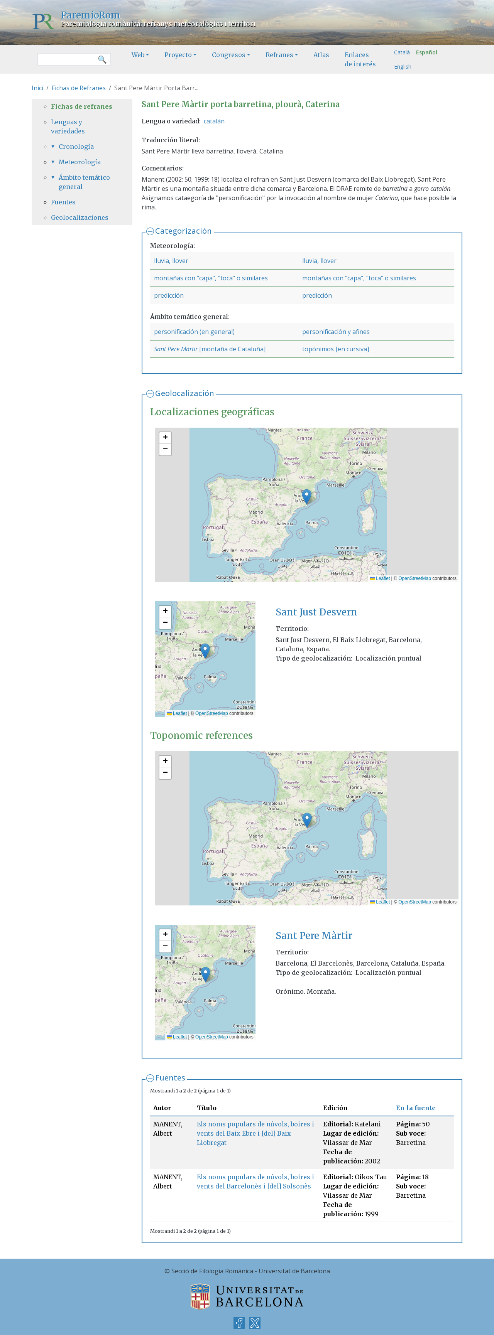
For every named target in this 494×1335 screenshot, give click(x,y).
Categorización (183, 231)
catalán (214, 121)
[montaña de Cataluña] (232, 349)
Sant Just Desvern (316, 612)
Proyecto (178, 55)
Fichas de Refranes (79, 88)
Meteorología (80, 162)
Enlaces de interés (360, 59)
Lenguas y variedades (68, 126)
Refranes (279, 55)
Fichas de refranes (81, 106)
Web (138, 55)
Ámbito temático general (84, 182)
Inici (37, 88)
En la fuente (416, 1108)
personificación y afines (336, 331)
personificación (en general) (194, 331)
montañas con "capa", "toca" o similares (211, 278)
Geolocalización (184, 393)
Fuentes (170, 1077)
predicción (169, 295)
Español (426, 52)
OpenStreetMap (414, 578)
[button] (306, 497)
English (402, 66)
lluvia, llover (171, 260)
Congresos (228, 55)
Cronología (76, 146)
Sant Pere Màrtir (176, 349)
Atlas (321, 55)
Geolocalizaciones (79, 217)
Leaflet (380, 578)
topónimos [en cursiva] (335, 349)
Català (402, 52)
